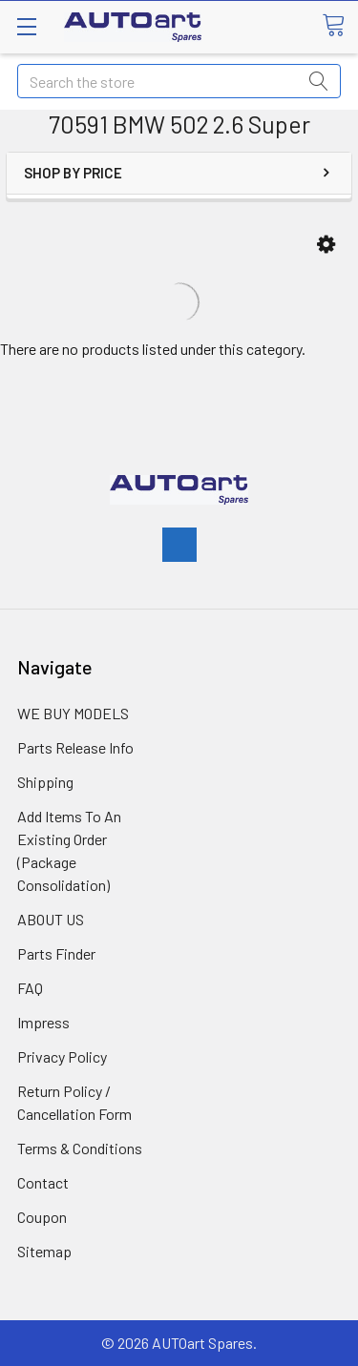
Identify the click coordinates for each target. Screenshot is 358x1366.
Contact (43, 1182)
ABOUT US (50, 919)
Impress (43, 1022)
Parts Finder (56, 953)
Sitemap (44, 1251)
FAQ (30, 988)
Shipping (45, 782)
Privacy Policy (62, 1056)
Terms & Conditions (79, 1148)
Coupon (42, 1217)
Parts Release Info (75, 747)
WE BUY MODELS (73, 713)
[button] (326, 244)
